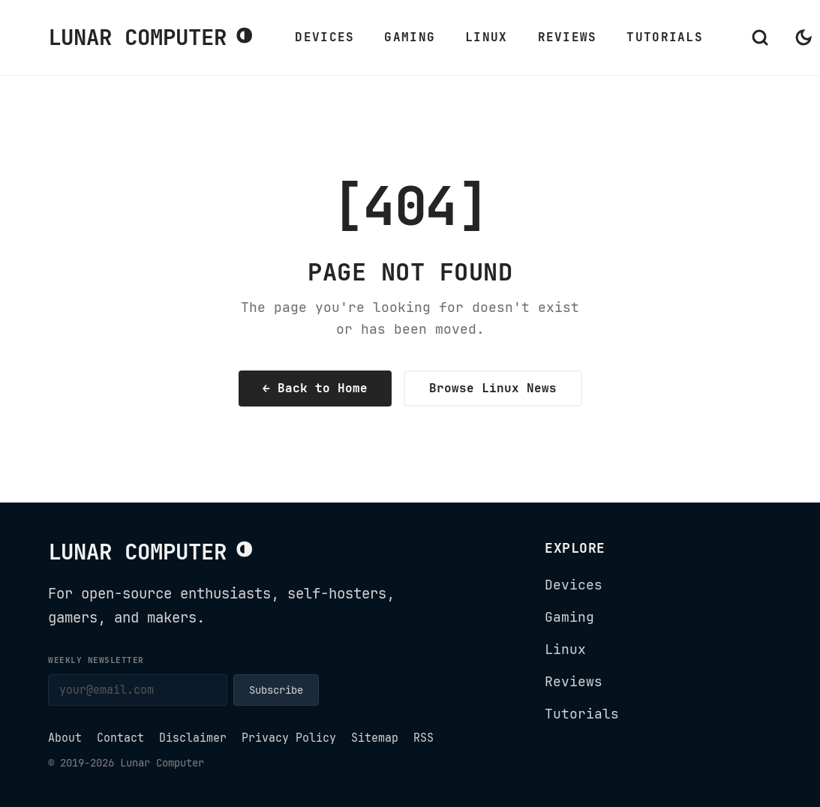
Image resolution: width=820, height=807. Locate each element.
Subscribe (276, 690)
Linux (486, 37)
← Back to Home (315, 388)
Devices (324, 37)
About (65, 738)
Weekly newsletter (96, 660)
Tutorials (664, 37)
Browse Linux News (493, 388)
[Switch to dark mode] (803, 37)
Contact (120, 738)
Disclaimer (193, 738)
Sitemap (374, 738)
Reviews (567, 37)
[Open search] (760, 37)
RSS (423, 738)
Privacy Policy (289, 738)
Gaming (409, 37)
